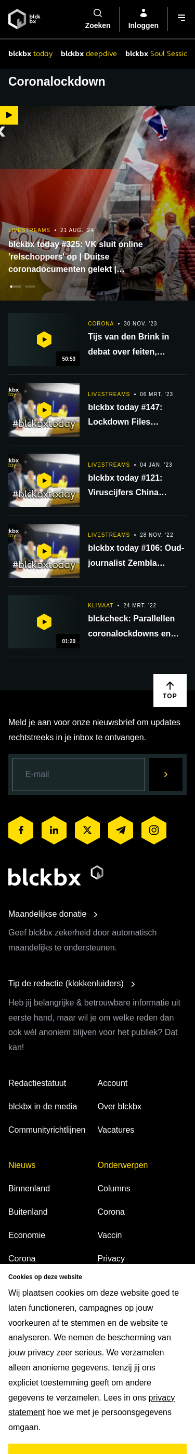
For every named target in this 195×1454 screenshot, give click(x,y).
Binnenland (29, 1188)
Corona (21, 1258)
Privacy (111, 1258)
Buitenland (28, 1211)
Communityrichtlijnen (47, 1129)
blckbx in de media (42, 1106)
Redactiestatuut (37, 1083)
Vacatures (116, 1129)
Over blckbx (119, 1106)
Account (113, 1083)
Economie (26, 1235)
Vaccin (110, 1235)
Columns (114, 1188)
